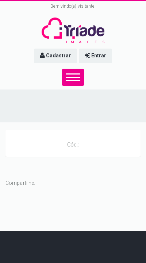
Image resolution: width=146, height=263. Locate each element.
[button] (55, 56)
